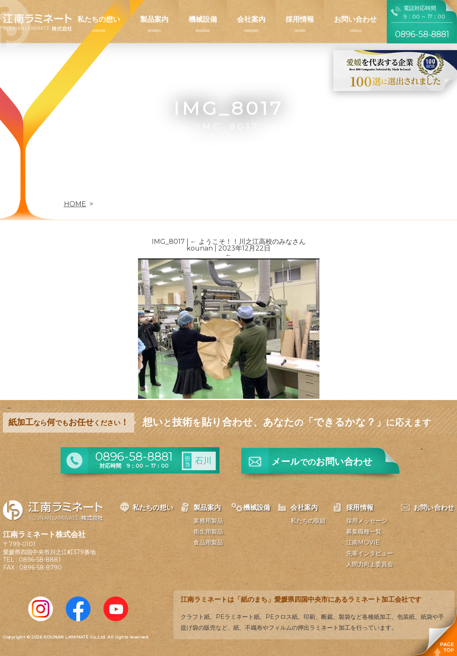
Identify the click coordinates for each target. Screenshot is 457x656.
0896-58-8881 (40, 559)
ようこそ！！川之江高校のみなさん (248, 242)
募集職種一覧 (363, 531)
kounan (199, 248)
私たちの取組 (308, 520)
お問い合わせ (355, 19)
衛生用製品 (208, 531)
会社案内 (251, 19)
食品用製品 (208, 542)
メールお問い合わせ (322, 461)
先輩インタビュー (369, 553)
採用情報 (300, 19)
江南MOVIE (363, 542)
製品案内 (154, 19)
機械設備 (203, 19)
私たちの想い (98, 19)
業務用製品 (208, 520)
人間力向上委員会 (369, 564)
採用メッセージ (366, 520)
